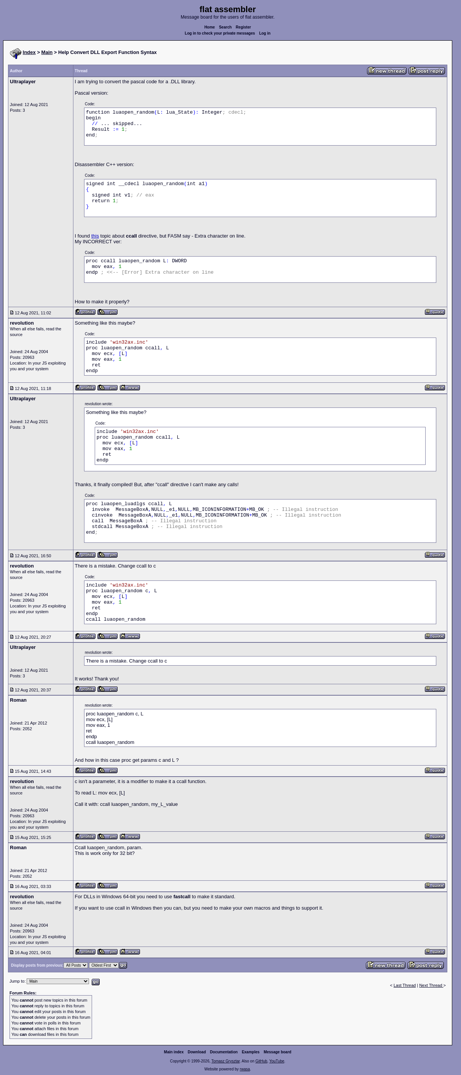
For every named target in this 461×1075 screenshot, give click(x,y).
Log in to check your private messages (220, 33)
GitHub (261, 1061)
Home (209, 27)
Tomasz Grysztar (225, 1061)
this (95, 236)
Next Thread (431, 985)
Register (243, 27)
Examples (251, 1052)
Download (197, 1052)
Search (225, 27)
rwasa (245, 1069)
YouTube (276, 1061)
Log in (264, 33)
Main (47, 52)
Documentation (224, 1052)
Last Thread (405, 985)
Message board (277, 1052)
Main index (174, 1052)
